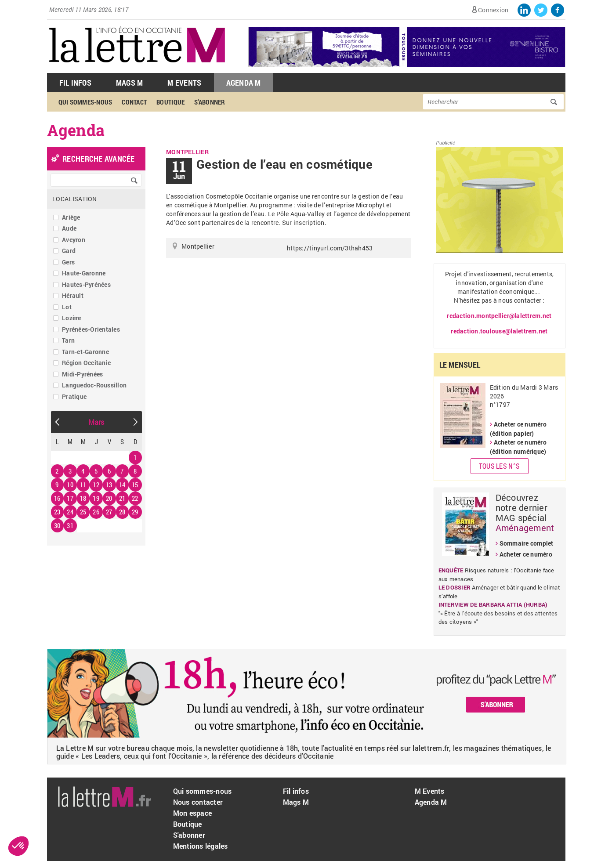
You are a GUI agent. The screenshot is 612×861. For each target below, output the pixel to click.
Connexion (493, 10)
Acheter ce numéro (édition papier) (518, 429)
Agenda (76, 130)
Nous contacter (198, 802)
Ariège (71, 217)
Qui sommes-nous (85, 102)
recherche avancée (98, 158)
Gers (68, 262)
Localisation (74, 199)
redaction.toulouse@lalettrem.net (499, 331)
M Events (184, 82)
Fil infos (296, 791)
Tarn (68, 340)
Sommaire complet (527, 543)
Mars (96, 422)
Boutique (170, 102)
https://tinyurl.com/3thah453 (330, 248)
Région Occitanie (86, 362)
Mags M (129, 82)
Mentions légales (200, 845)
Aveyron (73, 239)
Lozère (71, 318)
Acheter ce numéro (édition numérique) (518, 447)
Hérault (72, 295)
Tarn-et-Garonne (85, 351)
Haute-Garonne (83, 273)
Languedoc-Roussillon (94, 385)
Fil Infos (75, 82)
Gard (69, 250)
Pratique (74, 396)
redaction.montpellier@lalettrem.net (499, 315)
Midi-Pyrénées (82, 374)
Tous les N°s (499, 465)
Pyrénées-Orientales (91, 329)
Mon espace (192, 813)
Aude (69, 228)
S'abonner (209, 102)
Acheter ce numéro (526, 554)
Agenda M (243, 82)
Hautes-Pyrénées (86, 284)
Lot (67, 307)
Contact (134, 102)
